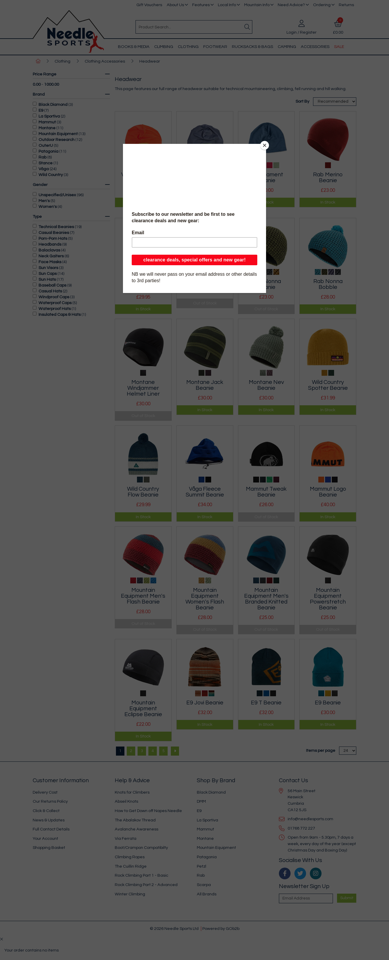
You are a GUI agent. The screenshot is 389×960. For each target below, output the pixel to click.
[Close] (264, 145)
